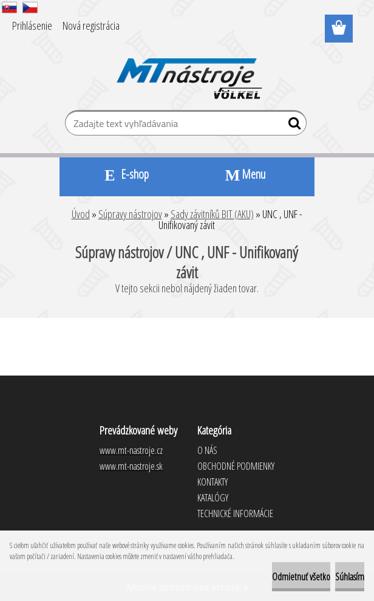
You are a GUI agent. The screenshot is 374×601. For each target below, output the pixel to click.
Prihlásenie (32, 25)
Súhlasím (349, 576)
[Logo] (187, 70)
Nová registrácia (91, 25)
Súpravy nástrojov (130, 214)
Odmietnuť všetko (301, 576)
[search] (292, 126)
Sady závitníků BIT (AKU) (212, 214)
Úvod (81, 214)
